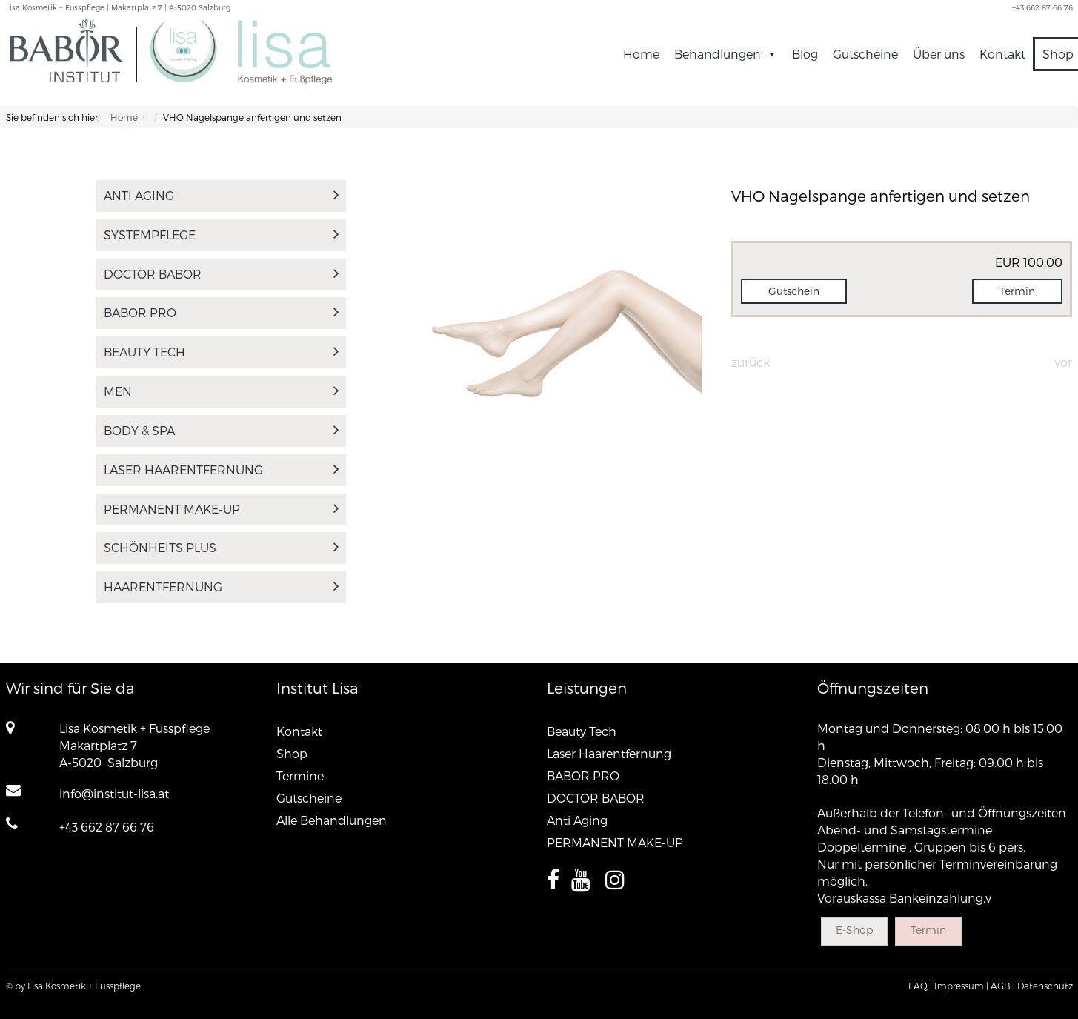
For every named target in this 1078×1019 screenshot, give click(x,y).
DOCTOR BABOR (221, 274)
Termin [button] (1017, 291)
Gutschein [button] (793, 291)
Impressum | (961, 985)
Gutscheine (865, 54)
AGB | (1003, 985)
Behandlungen (725, 54)
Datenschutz (1045, 985)
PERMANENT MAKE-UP (221, 509)
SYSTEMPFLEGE (221, 234)
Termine (300, 776)
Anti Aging (221, 195)
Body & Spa (221, 430)
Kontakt (1002, 54)
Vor (1063, 362)
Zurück (750, 362)
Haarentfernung (221, 586)
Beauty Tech (221, 351)
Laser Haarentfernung (221, 469)
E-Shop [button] (854, 929)
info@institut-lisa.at (114, 793)
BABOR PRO (221, 312)
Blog (805, 54)
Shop (291, 753)
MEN (221, 391)
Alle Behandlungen (331, 820)
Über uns (939, 54)
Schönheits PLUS (221, 547)
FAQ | (920, 985)
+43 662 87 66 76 (106, 827)
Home (641, 54)
